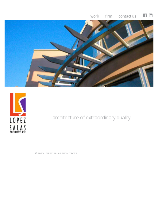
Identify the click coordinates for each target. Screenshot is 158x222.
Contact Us (127, 16)
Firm (108, 16)
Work (95, 16)
